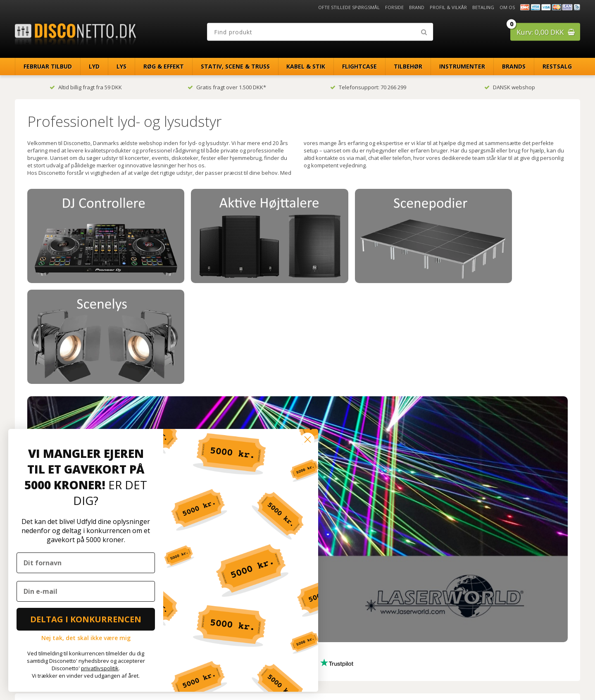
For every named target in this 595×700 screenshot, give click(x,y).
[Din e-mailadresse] (366, 612)
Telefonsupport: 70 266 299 (368, 87)
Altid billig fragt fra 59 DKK (86, 87)
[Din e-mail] (86, 591)
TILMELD (366, 630)
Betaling (483, 7)
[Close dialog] (307, 439)
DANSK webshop (509, 87)
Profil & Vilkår (448, 7)
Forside (394, 7)
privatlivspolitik (100, 668)
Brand (416, 7)
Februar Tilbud (48, 66)
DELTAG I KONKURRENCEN (85, 619)
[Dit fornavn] (86, 562)
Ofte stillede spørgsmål (349, 7)
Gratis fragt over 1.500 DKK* (227, 87)
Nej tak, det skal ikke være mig (86, 638)
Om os (507, 7)
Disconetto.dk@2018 (562, 676)
